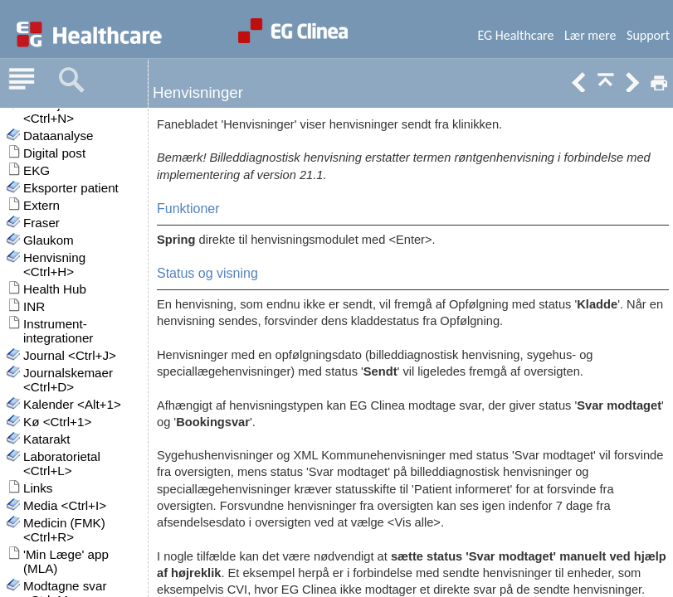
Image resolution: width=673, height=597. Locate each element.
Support (648, 35)
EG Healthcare (515, 35)
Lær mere (590, 35)
